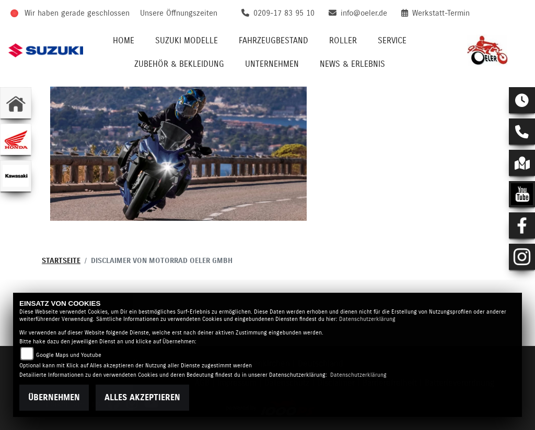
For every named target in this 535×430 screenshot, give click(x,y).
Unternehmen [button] (272, 64)
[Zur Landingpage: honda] (15, 139)
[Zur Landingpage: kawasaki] (15, 176)
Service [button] (392, 41)
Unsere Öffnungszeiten (178, 13)
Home (123, 41)
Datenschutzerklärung (367, 319)
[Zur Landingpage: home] (15, 102)
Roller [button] (343, 41)
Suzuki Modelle (186, 41)
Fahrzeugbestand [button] (273, 41)
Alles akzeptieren (142, 397)
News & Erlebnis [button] (352, 64)
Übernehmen (54, 397)
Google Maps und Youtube (68, 355)
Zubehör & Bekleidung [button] (179, 64)
